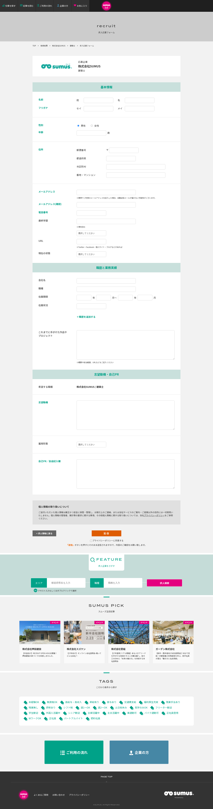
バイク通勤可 (152, 713)
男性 (83, 125)
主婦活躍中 (94, 713)
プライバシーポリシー (154, 515)
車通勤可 (132, 713)
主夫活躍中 (113, 713)
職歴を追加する (87, 316)
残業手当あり (173, 702)
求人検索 (164, 583)
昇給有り (94, 702)
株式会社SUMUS (58, 45)
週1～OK (85, 707)
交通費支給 (130, 702)
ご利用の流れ (46, 5)
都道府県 (81, 158)
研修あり (50, 707)
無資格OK (52, 702)
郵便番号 (81, 150)
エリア (38, 583)
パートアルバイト (73, 718)
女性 (96, 125)
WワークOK (35, 718)
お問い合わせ (58, 794)
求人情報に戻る (45, 533)
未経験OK (34, 702)
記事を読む (28, 5)
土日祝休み (121, 707)
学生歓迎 (33, 713)
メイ (120, 108)
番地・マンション (86, 175)
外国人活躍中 (53, 713)
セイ (79, 108)
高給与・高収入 (73, 702)
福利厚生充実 (151, 702)
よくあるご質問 (41, 794)
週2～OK (102, 707)
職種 (97, 583)
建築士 (72, 45)
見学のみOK (141, 707)
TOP (34, 45)
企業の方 (64, 5)
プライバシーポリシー (79, 794)
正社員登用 (172, 713)
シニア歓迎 (74, 713)
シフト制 (68, 707)
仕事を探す (10, 5)
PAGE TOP (106, 776)
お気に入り (82, 5)
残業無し (33, 707)
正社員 (52, 718)
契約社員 (95, 718)
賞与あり (111, 702)
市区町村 (81, 166)
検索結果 (44, 45)
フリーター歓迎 (163, 707)
